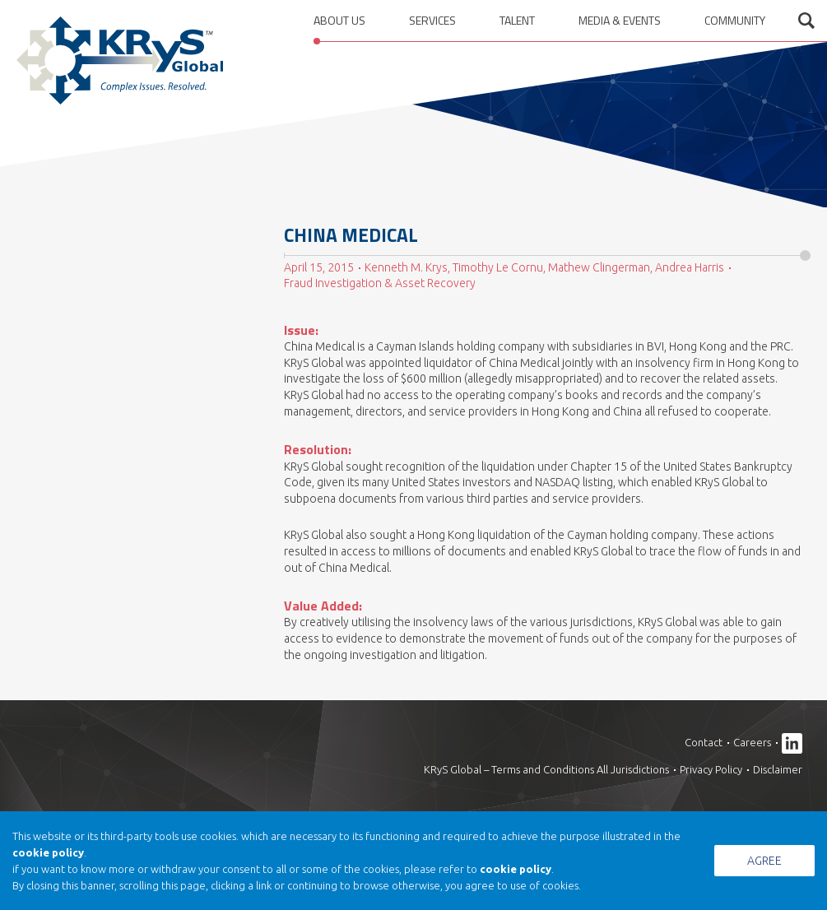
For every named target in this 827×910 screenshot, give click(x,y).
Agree (764, 860)
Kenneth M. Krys (406, 267)
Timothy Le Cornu (498, 267)
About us (339, 20)
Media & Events (619, 20)
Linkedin (792, 743)
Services (432, 20)
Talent (517, 20)
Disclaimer (777, 769)
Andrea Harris (689, 267)
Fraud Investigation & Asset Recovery (380, 283)
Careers (752, 742)
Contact (703, 742)
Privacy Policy (711, 769)
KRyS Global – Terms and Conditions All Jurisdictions (546, 769)
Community (734, 20)
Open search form (806, 20)
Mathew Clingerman (599, 267)
